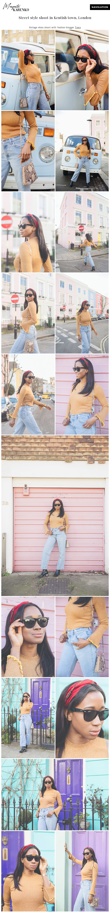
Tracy (78, 27)
